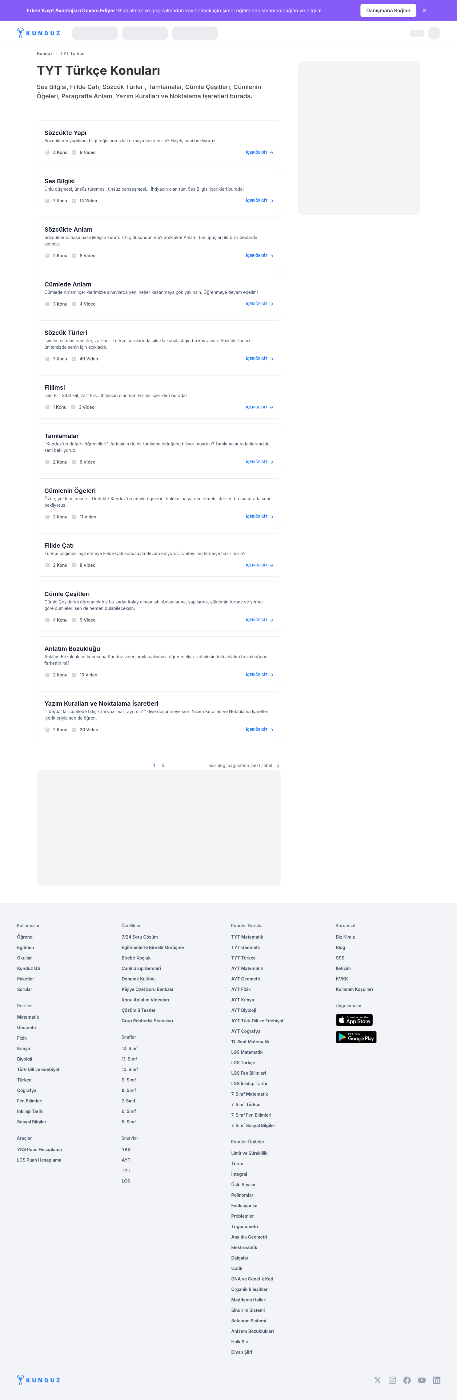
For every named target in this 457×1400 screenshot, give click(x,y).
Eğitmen (25, 947)
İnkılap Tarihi (30, 1111)
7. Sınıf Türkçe (246, 1104)
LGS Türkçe (243, 1062)
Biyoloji (24, 1058)
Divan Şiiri (241, 1352)
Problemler (242, 1216)
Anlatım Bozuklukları (252, 1331)
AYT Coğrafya (246, 1031)
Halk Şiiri (240, 1341)
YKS (126, 1149)
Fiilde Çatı (59, 545)
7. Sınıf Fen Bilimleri (251, 1115)
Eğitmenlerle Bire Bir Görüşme (153, 947)
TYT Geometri (246, 947)
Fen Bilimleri (29, 1100)
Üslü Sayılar (243, 1184)
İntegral (239, 1174)
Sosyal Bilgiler (31, 1121)
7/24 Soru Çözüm (140, 936)
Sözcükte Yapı (65, 132)
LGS (126, 1180)
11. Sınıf (129, 1058)
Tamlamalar (61, 436)
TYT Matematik (247, 936)
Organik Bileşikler (249, 1289)
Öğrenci (25, 936)
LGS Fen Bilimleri (248, 1073)
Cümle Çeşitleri (67, 594)
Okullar (24, 957)
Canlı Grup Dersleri (141, 968)
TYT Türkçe (243, 957)
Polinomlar (242, 1195)
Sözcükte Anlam (68, 229)
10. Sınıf (130, 1069)
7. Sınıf (128, 1100)
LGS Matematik (247, 1052)
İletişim (343, 968)
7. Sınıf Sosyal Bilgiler (253, 1125)
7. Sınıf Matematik (249, 1094)
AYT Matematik (247, 968)
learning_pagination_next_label (245, 766)
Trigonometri (244, 1226)
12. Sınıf (130, 1048)
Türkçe (24, 1079)
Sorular (24, 989)
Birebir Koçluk (136, 957)
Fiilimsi (54, 387)
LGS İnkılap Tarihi (249, 1083)
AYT (126, 1160)
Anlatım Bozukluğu (72, 648)
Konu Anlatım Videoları (145, 999)
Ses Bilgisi (59, 181)
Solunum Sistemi (248, 1320)
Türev (237, 1163)
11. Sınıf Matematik (250, 1041)
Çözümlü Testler (139, 1010)
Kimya (23, 1048)
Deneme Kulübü (138, 978)
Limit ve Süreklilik (249, 1153)
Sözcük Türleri (65, 332)
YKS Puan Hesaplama (39, 1149)
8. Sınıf (129, 1090)
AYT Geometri (245, 978)
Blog (340, 947)
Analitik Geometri (249, 1237)
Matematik (28, 1017)
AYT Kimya (242, 999)
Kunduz (45, 53)
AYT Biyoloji (243, 1010)
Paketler (25, 978)
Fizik (22, 1038)
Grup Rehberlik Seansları (147, 1020)
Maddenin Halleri (249, 1299)
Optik (237, 1268)
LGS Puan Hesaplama (39, 1160)
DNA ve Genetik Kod (252, 1278)
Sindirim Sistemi (248, 1310)
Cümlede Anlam (67, 284)
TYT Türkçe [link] (72, 53)
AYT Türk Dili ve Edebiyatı (258, 1020)
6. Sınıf (129, 1111)
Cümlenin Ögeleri (70, 490)
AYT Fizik (241, 989)
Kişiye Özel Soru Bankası (147, 989)
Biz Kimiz (345, 936)
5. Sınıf (129, 1121)
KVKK (342, 978)
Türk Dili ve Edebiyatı (39, 1069)
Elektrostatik (244, 1247)
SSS (340, 957)
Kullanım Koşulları (354, 989)
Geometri (26, 1027)
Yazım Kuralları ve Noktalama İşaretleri (101, 703)
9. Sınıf (129, 1079)
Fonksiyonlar (244, 1205)
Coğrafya (27, 1090)
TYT (126, 1170)
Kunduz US (28, 968)
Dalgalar (240, 1257)
